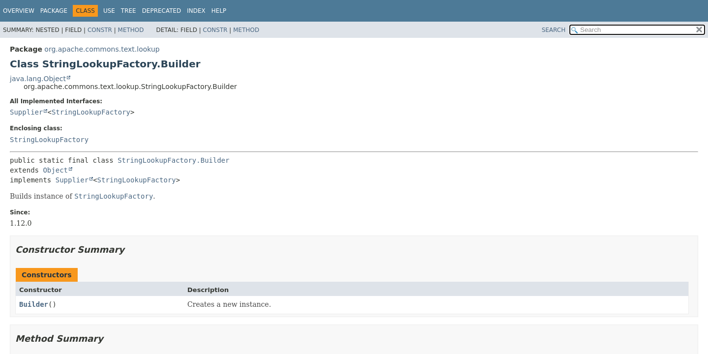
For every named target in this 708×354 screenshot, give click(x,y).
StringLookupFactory (91, 112)
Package (53, 10)
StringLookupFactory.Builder (174, 160)
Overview (18, 10)
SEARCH (554, 30)
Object (55, 170)
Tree (128, 10)
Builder (33, 304)
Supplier (26, 112)
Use (109, 10)
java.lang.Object (38, 79)
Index (196, 10)
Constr (100, 30)
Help (219, 10)
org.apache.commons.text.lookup (101, 49)
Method (131, 30)
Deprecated (161, 10)
